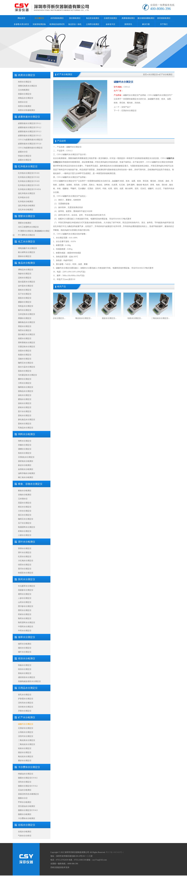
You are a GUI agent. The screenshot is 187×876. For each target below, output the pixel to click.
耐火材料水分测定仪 (26, 252)
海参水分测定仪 (24, 274)
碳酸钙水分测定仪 (25, 724)
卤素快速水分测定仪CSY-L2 (29, 127)
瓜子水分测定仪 (24, 294)
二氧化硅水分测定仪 (26, 744)
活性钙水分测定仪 (25, 736)
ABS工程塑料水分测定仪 (28, 227)
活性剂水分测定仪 (25, 703)
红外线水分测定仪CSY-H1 (29, 173)
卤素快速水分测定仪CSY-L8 (29, 144)
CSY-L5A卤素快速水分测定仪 (30, 140)
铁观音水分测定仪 (25, 573)
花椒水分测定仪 (24, 359)
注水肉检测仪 (23, 90)
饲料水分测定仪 (24, 441)
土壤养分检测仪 (92, 24)
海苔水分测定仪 (24, 330)
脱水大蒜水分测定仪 (26, 367)
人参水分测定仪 (24, 598)
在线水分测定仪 (26, 825)
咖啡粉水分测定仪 (25, 387)
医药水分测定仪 (26, 579)
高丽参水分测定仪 (25, 590)
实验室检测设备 (39, 24)
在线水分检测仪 (24, 832)
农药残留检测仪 (57, 18)
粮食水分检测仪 (24, 491)
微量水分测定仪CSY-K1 (28, 778)
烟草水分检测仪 (24, 644)
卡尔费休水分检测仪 (26, 818)
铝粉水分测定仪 (24, 748)
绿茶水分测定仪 (24, 565)
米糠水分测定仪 (24, 445)
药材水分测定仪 (24, 614)
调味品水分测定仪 (25, 270)
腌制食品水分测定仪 (26, 322)
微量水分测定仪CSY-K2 (28, 786)
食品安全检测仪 (92, 18)
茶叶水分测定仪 (24, 552)
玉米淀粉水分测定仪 (26, 314)
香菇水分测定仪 (24, 326)
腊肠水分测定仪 (24, 302)
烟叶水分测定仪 (24, 652)
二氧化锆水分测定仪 (26, 740)
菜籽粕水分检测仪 (25, 461)
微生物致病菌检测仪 (146, 18)
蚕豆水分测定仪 (24, 515)
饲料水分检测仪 (26, 434)
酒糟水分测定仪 (24, 449)
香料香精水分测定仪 (26, 343)
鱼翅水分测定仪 (24, 355)
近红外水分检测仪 (25, 210)
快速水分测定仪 (24, 156)
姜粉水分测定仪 (24, 424)
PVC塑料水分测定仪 (26, 235)
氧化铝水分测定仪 (25, 756)
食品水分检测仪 (26, 263)
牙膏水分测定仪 (24, 711)
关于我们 (164, 24)
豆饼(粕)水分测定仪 (26, 457)
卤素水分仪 (23, 152)
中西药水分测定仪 (25, 627)
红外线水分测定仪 (27, 166)
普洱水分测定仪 (24, 569)
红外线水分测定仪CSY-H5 (29, 185)
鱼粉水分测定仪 (24, 453)
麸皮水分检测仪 (24, 465)
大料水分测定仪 (24, 383)
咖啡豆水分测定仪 (25, 363)
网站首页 (21, 18)
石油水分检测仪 (24, 790)
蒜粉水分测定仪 (24, 403)
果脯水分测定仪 (24, 318)
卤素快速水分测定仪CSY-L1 (29, 123)
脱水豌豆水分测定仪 (26, 334)
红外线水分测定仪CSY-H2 (29, 177)
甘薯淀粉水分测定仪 (26, 347)
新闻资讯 (128, 24)
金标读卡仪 (110, 24)
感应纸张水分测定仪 (26, 677)
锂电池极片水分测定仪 (27, 248)
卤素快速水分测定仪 (29, 116)
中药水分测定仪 (24, 631)
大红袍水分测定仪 (25, 561)
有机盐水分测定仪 (25, 306)
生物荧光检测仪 (110, 18)
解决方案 (146, 24)
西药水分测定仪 (24, 610)
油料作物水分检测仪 (26, 473)
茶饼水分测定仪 (24, 548)
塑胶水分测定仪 (26, 216)
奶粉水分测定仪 (24, 407)
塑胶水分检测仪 (24, 223)
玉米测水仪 (23, 499)
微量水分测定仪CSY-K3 (28, 810)
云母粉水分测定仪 (25, 732)
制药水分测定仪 (24, 618)
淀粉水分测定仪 (24, 278)
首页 (145, 74)
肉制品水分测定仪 (25, 98)
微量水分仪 (23, 798)
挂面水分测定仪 (24, 351)
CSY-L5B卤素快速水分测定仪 (30, 148)
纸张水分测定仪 (24, 669)
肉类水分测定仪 (26, 75)
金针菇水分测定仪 (25, 286)
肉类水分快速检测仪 (26, 110)
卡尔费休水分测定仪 (29, 767)
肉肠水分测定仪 (24, 94)
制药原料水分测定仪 (26, 622)
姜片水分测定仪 (24, 411)
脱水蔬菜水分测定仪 (26, 282)
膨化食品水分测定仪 (26, 420)
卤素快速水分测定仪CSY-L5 (29, 136)
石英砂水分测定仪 (25, 728)
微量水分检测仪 (24, 814)
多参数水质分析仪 (21, 24)
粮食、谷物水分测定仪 (30, 484)
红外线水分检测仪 (25, 201)
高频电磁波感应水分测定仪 (29, 681)
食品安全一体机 (74, 24)
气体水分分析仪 (24, 836)
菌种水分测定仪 (24, 379)
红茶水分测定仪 (24, 557)
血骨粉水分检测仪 (25, 469)
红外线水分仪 (23, 197)
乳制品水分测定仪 (25, 428)
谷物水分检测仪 (24, 495)
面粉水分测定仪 (24, 290)
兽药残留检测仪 (163, 18)
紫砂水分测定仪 (24, 761)
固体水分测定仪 (24, 256)
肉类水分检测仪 (24, 106)
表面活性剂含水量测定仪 (28, 794)
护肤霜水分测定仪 (25, 699)
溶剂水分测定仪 (24, 782)
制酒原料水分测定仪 (26, 527)
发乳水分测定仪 (24, 695)
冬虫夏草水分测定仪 (26, 586)
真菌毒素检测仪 (128, 18)
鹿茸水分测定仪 (24, 594)
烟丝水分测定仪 (24, 648)
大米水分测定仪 (24, 511)
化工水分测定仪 (26, 241)
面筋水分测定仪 (24, 298)
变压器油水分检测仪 (26, 806)
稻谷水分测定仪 (24, 507)
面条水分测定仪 (24, 371)
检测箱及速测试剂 (57, 24)
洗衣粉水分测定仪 (25, 707)
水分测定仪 (39, 18)
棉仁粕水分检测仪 (25, 477)
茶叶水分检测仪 (26, 541)
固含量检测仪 (74, 18)
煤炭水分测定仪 (24, 752)
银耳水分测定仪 (24, 310)
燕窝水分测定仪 (24, 338)
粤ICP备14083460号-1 (114, 852)
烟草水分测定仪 (26, 637)
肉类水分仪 (23, 102)
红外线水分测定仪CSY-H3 (29, 181)
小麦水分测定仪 (24, 535)
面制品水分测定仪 (25, 391)
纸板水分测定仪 (24, 665)
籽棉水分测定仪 (24, 531)
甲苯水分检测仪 (24, 802)
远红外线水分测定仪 (26, 193)
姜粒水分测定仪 (24, 415)
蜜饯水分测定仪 (24, 399)
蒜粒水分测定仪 (24, 395)
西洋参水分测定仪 (25, 606)
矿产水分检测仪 (26, 717)
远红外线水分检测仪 (26, 206)
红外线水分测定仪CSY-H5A (29, 189)
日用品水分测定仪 (27, 688)
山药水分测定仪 (24, 602)
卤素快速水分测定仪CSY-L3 (29, 132)
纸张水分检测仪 (26, 658)
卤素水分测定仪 (24, 160)
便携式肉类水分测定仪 (27, 86)
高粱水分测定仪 (24, 503)
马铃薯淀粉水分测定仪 (27, 375)
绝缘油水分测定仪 (25, 774)
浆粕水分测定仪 (24, 673)
